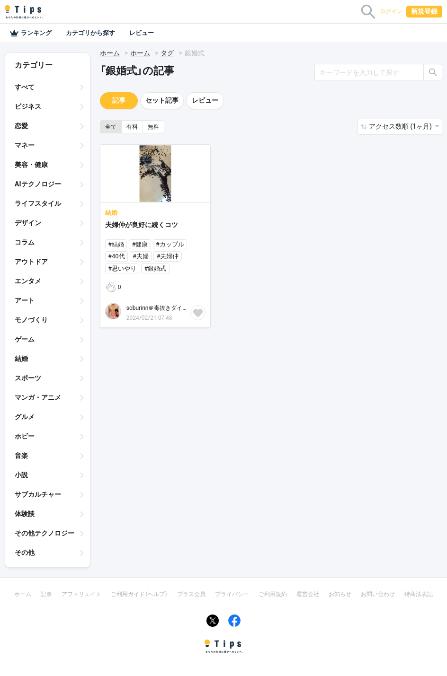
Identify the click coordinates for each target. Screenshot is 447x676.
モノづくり (31, 320)
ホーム (110, 53)
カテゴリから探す (90, 32)
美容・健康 (31, 164)
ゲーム (25, 339)
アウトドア (31, 261)
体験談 (25, 514)
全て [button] (110, 126)
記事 (118, 100)
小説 (21, 475)
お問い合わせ (378, 594)
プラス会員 (191, 594)
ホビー (25, 436)
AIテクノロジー (38, 184)
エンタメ (28, 281)
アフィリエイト (81, 594)
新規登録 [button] (424, 11)
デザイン (28, 223)
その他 (25, 552)
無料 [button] (153, 126)
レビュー (141, 32)
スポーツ (28, 378)
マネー (25, 145)
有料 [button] (132, 126)
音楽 (21, 455)
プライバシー (232, 594)
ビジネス (28, 106)
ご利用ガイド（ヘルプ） (139, 594)
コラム (25, 242)
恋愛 (21, 126)
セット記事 (162, 100)
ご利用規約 (273, 594)
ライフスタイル (38, 203)
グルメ (25, 417)
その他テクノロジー (44, 533)
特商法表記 (418, 594)
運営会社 (307, 594)
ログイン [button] (391, 11)
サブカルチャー (38, 494)
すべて (25, 87)
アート (25, 300)
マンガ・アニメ (38, 397)
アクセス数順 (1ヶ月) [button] (401, 126)
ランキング (30, 33)
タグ (167, 53)
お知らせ (340, 594)
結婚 (21, 358)
